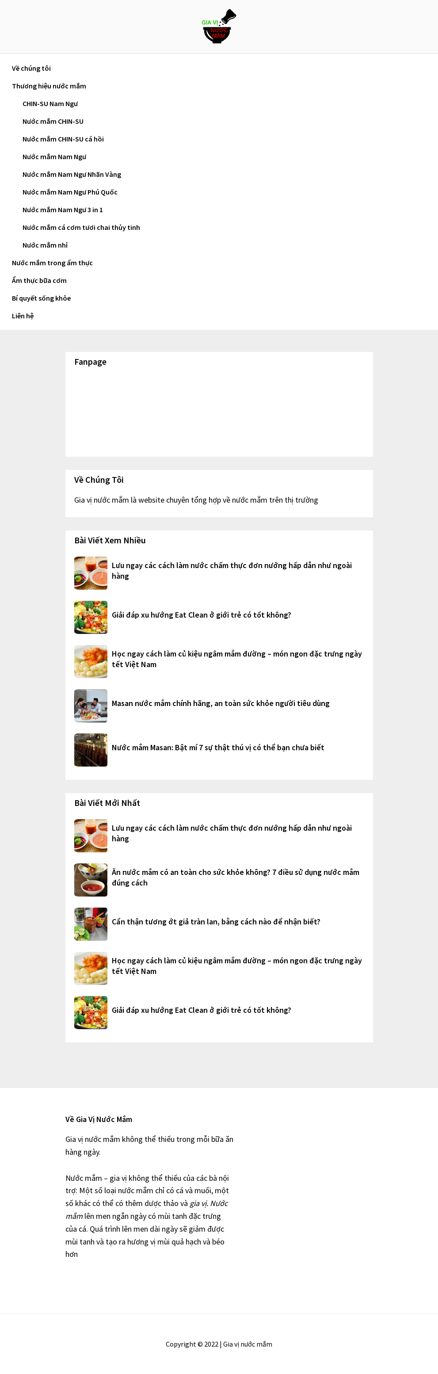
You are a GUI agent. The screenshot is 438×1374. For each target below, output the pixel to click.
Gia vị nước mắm (219, 26)
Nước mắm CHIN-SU (53, 121)
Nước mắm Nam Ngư (54, 156)
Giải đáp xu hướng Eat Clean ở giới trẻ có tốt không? (201, 615)
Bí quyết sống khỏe (41, 298)
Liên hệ (23, 315)
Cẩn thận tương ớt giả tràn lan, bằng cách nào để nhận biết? (216, 921)
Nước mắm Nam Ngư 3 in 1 (63, 209)
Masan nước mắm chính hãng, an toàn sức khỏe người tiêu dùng (221, 703)
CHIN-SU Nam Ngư (50, 103)
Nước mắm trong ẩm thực (52, 262)
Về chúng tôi (31, 68)
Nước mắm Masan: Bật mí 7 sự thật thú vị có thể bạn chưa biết (218, 747)
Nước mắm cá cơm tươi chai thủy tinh (81, 227)
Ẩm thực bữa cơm (39, 280)
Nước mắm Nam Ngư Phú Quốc (70, 191)
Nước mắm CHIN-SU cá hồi (63, 138)
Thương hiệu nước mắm (49, 85)
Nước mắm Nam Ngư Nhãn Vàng (72, 174)
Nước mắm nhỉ (45, 244)
